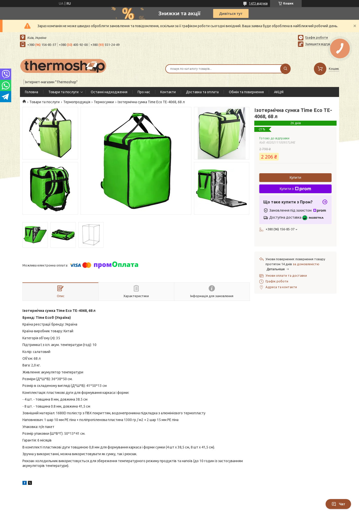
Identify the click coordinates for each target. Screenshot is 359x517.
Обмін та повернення (246, 92)
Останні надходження (109, 92)
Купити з (295, 189)
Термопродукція (76, 102)
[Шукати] (285, 69)
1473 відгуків (258, 3)
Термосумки (104, 102)
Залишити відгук (317, 44)
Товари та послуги (63, 92)
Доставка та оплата (202, 92)
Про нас (144, 92)
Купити (295, 177)
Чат (338, 504)
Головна (31, 92)
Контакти (168, 92)
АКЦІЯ (278, 92)
